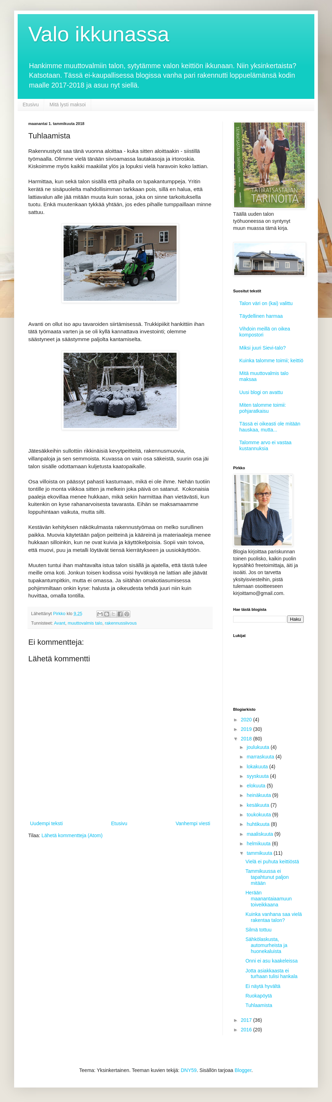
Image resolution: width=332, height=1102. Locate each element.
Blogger (243, 1070)
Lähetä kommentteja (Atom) (72, 835)
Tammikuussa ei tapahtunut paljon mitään (267, 877)
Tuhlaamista (258, 1005)
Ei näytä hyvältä (262, 986)
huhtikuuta (259, 824)
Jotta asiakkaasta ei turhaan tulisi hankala (271, 973)
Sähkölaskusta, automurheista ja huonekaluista (266, 945)
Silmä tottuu (258, 930)
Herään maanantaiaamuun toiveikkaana (268, 898)
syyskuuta (258, 776)
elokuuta (257, 785)
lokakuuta (258, 766)
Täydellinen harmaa (261, 316)
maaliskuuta (260, 834)
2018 (247, 738)
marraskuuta (261, 757)
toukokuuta (259, 814)
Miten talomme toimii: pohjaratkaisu (262, 408)
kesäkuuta (259, 805)
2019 (247, 729)
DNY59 (189, 1070)
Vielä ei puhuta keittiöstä (272, 861)
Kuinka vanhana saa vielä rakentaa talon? (273, 917)
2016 (247, 1029)
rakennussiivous (121, 623)
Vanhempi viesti (193, 823)
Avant (59, 623)
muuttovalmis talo (85, 623)
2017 (247, 1020)
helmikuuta (259, 843)
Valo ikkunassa (98, 34)
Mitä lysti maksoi (67, 104)
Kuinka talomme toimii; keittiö (271, 360)
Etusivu (31, 104)
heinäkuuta (259, 795)
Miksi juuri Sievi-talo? (262, 348)
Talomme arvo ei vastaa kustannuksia (265, 445)
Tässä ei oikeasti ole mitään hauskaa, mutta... (270, 427)
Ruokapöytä (258, 996)
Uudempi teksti (46, 823)
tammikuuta (260, 853)
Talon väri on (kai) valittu (266, 303)
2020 (247, 719)
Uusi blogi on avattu (261, 392)
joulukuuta (259, 747)
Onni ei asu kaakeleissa (271, 961)
